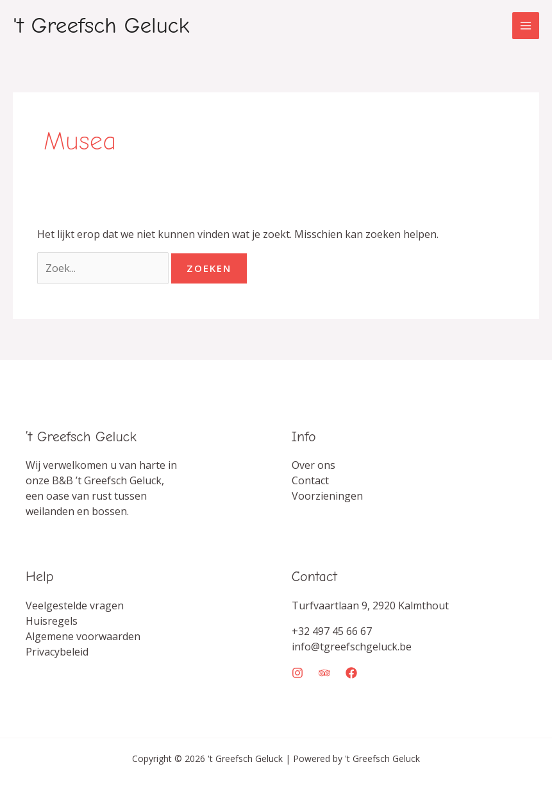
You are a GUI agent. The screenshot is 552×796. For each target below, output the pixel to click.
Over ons (313, 465)
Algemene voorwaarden (83, 636)
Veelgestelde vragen (75, 605)
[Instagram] (297, 673)
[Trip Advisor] (324, 673)
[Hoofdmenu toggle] (525, 25)
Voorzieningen (327, 496)
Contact (310, 480)
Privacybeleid (57, 652)
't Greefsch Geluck (101, 25)
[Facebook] (351, 673)
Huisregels (52, 621)
